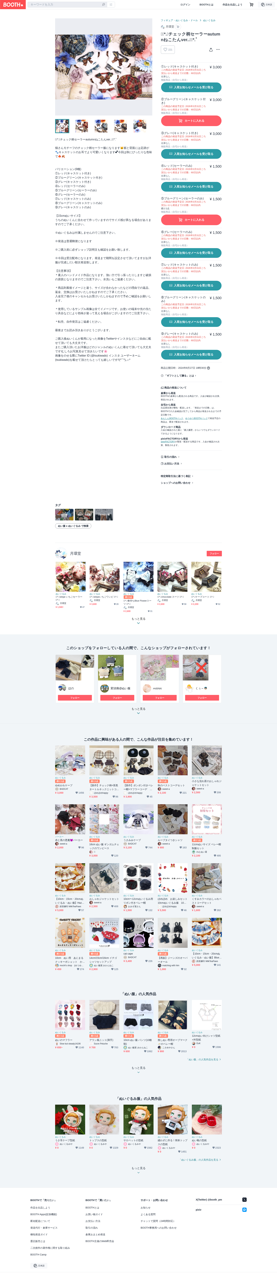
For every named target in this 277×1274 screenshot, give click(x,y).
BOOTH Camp (38, 1254)
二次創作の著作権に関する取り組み (50, 1247)
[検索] (103, 4)
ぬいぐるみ (209, 20)
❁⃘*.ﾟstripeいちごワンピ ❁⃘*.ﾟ (104, 596)
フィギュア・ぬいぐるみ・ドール (179, 20)
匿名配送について (40, 1221)
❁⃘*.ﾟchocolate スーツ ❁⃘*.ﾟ (170, 596)
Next (149, 67)
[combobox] (67, 4)
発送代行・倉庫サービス (44, 1227)
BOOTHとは (206, 4)
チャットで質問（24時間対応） (158, 1221)
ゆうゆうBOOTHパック (196, 418)
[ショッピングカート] (251, 4)
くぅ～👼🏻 (201, 688)
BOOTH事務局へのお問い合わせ (159, 1227)
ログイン (185, 4)
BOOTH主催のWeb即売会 (100, 1241)
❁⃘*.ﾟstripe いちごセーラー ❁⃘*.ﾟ (69, 598)
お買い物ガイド (94, 1214)
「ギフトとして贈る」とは (179, 375)
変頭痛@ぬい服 (120, 688)
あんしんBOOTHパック (172, 418)
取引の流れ (170, 456)
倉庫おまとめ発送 (95, 1234)
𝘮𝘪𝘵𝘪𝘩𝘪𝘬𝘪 (157, 688)
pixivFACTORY (168, 441)
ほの (71, 688)
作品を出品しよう (232, 4)
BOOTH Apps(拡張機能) (43, 1214)
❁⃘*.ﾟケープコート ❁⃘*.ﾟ (202, 596)
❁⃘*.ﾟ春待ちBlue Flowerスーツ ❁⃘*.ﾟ (137, 602)
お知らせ (146, 1207)
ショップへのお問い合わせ (175, 482)
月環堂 (75, 553)
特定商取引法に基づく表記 (175, 476)
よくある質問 (148, 1214)
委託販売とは (37, 1241)
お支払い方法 (171, 463)
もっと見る (138, 711)
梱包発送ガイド (39, 1234)
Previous (58, 67)
